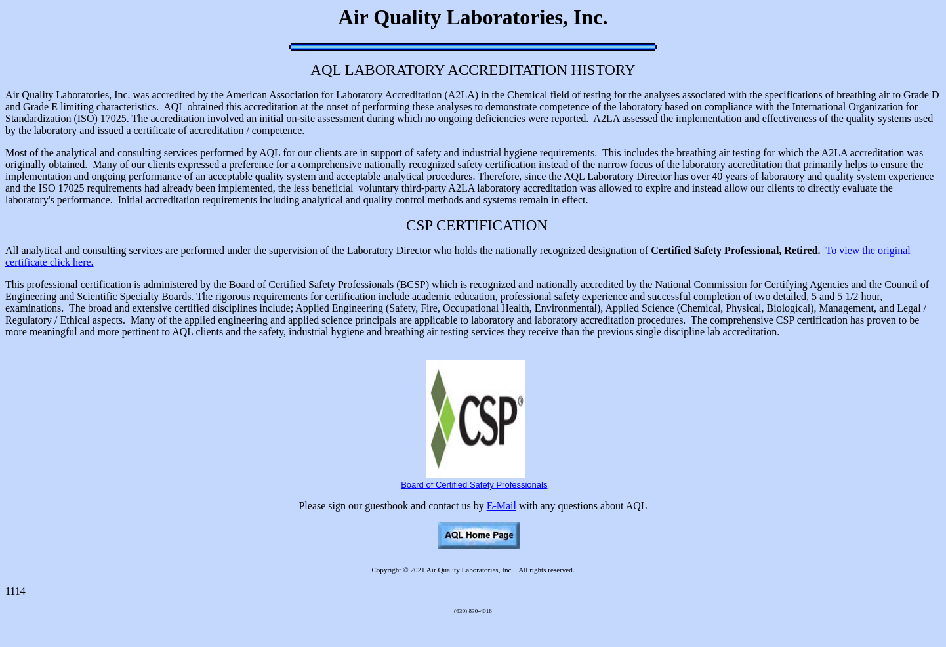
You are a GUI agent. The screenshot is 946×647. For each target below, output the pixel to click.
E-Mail (501, 505)
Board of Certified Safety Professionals (474, 485)
